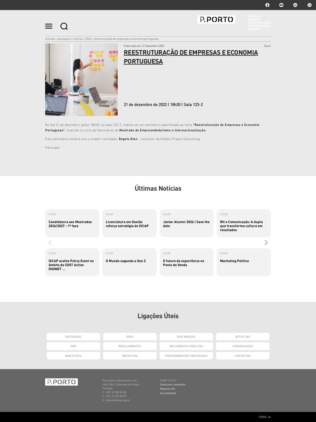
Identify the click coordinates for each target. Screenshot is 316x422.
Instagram (309, 5)
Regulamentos (129, 346)
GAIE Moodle (186, 336)
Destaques (63, 38)
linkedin (295, 5)
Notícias (78, 38)
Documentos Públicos (186, 346)
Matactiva (130, 355)
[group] (72, 223)
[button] (266, 242)
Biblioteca (73, 355)
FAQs (129, 336)
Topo (265, 417)
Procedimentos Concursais (186, 355)
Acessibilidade (168, 393)
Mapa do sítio (167, 388)
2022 (88, 38)
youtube (281, 5)
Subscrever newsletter (173, 384)
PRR (73, 346)
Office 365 (242, 336)
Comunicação (242, 346)
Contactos (242, 355)
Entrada (50, 38)
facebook (267, 5)
